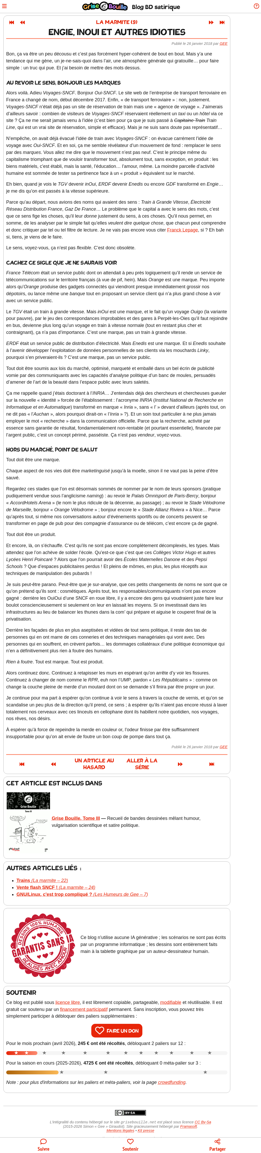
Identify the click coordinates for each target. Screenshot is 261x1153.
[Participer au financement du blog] (130, 1145)
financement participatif (97, 997)
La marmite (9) (130, 22)
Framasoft (188, 1116)
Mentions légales (120, 1120)
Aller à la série (176, 761)
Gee (237, 44)
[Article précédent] (36, 22)
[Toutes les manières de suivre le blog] (43, 1145)
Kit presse (146, 1120)
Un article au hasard (87, 761)
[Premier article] (25, 22)
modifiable (184, 990)
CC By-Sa (203, 1111)
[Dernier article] (236, 22)
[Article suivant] (225, 22)
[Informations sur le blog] (254, 6)
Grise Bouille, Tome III (90, 809)
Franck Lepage (196, 230)
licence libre (81, 990)
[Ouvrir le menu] (6, 6)
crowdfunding (185, 1071)
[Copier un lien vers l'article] (217, 1145)
